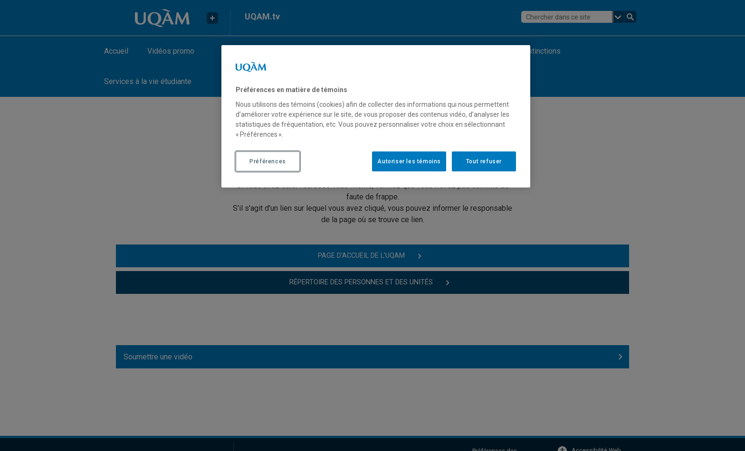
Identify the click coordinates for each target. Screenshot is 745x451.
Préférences (267, 161)
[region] (375, 116)
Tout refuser (484, 161)
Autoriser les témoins (409, 161)
